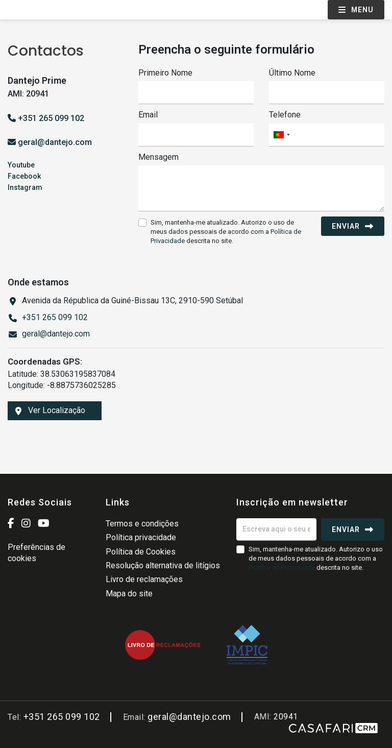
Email (148, 114)
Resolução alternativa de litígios (163, 565)
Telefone (285, 114)
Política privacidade (141, 537)
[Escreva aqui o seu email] (276, 529)
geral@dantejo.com (55, 142)
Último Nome (292, 73)
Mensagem (158, 157)
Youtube (21, 165)
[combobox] (327, 135)
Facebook (24, 176)
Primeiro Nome (165, 73)
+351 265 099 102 (46, 118)
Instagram (25, 187)
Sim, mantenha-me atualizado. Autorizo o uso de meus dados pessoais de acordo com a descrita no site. (226, 232)
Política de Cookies (141, 552)
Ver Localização (50, 410)
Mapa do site (129, 593)
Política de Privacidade (282, 567)
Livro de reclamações (144, 579)
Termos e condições (142, 523)
